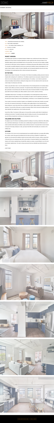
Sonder (13, 53)
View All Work (33, 419)
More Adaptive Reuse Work (23, 419)
